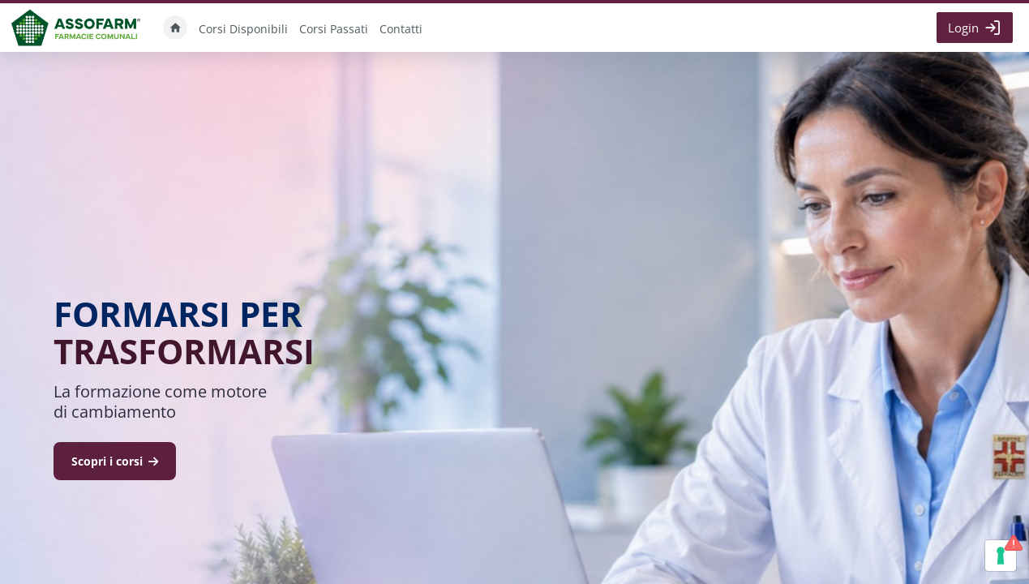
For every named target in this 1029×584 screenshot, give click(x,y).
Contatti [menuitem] (400, 28)
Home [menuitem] (175, 27)
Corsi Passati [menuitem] (333, 28)
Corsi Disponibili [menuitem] (243, 28)
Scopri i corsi (114, 461)
